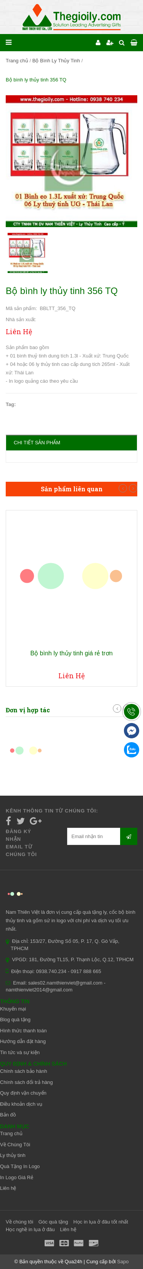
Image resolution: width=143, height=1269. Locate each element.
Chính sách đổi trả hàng (26, 1082)
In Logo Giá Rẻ (16, 1177)
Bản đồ (8, 1115)
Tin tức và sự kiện (20, 1052)
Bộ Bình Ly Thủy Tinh (56, 60)
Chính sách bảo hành (23, 1071)
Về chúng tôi (19, 1222)
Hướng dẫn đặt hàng (23, 1041)
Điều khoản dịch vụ (21, 1104)
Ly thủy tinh (13, 1155)
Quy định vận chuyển (23, 1093)
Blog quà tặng (15, 1019)
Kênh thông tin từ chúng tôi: (52, 811)
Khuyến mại (13, 1009)
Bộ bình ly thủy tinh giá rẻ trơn (72, 653)
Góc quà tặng (53, 1222)
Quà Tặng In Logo (20, 1166)
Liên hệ (8, 1188)
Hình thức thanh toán (23, 1030)
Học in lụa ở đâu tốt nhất (100, 1222)
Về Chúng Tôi (15, 1144)
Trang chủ (17, 60)
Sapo (123, 1261)
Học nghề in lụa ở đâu (30, 1229)
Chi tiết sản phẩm (37, 442)
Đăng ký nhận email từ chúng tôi (21, 843)
